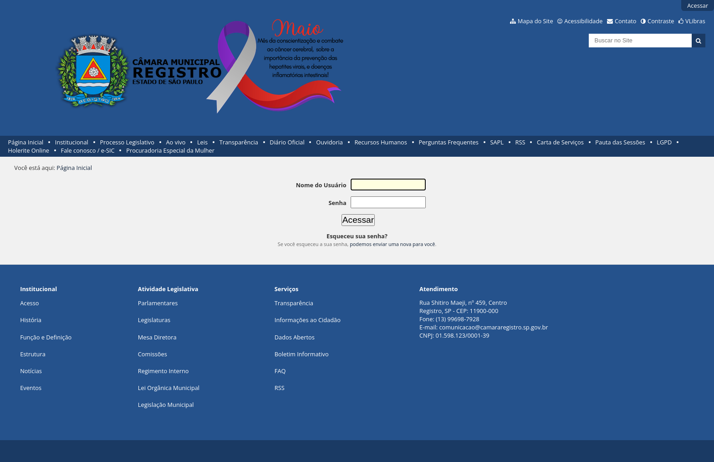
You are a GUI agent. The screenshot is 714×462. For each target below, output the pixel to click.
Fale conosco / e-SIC (88, 150)
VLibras (695, 21)
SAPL (497, 142)
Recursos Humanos (380, 142)
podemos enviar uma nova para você (392, 244)
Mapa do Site (535, 21)
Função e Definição (45, 337)
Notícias (31, 371)
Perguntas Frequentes (448, 142)
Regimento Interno (163, 371)
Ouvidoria (329, 142)
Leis (202, 142)
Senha (337, 203)
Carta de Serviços (560, 142)
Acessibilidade (583, 21)
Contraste (661, 21)
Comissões (152, 354)
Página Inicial (26, 142)
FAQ (280, 371)
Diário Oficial (287, 142)
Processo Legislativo (127, 142)
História (30, 320)
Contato (626, 21)
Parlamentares (158, 303)
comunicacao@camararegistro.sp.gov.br (493, 327)
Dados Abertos (295, 337)
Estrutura (33, 354)
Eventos (30, 388)
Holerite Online (28, 150)
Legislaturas (154, 320)
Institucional (71, 142)
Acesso (29, 303)
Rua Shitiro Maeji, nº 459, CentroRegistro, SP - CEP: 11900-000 (463, 306)
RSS (520, 142)
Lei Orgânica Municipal (168, 388)
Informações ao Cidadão (308, 320)
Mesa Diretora (157, 337)
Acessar (697, 5)
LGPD (664, 142)
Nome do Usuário (321, 185)
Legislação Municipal (166, 404)
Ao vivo (176, 142)
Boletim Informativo (302, 354)
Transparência (238, 142)
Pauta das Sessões (620, 142)
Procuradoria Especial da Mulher (170, 150)
